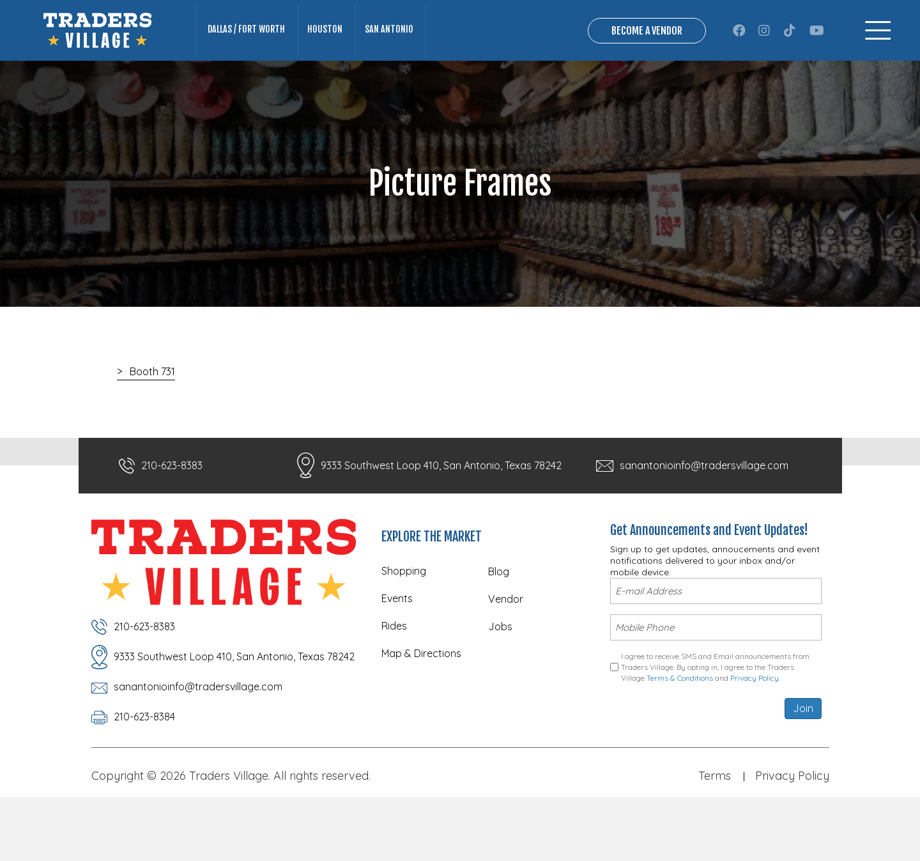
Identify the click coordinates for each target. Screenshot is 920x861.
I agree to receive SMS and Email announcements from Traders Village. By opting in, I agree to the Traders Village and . (715, 716)
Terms (714, 826)
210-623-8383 (172, 518)
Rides (394, 678)
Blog (498, 624)
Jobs (500, 679)
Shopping (403, 623)
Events (397, 651)
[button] (739, 56)
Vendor (505, 652)
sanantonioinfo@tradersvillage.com (704, 518)
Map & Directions (421, 706)
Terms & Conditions (680, 726)
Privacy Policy (754, 726)
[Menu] (878, 57)
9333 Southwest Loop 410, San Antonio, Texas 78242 (441, 518)
